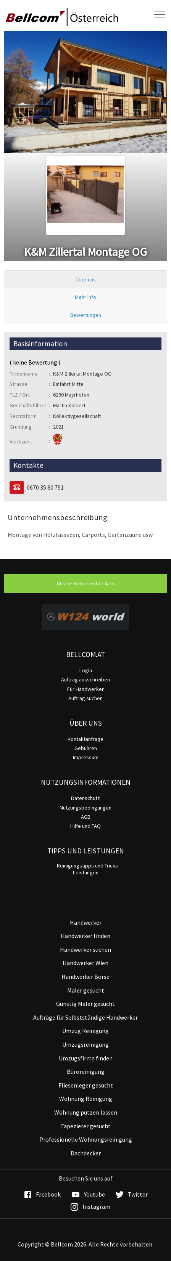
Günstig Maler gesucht (85, 1003)
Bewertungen (85, 315)
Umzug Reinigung (85, 1031)
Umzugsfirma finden (86, 1058)
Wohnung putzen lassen (85, 1112)
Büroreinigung (86, 1071)
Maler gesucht (85, 990)
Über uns (86, 279)
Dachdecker (86, 1153)
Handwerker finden (85, 936)
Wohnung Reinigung (85, 1098)
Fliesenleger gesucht (85, 1085)
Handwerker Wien (85, 963)
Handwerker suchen (85, 949)
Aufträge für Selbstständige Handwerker (85, 1017)
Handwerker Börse (85, 976)
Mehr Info (85, 297)
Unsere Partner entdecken (85, 583)
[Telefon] (17, 487)
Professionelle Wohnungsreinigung (85, 1139)
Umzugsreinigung (85, 1044)
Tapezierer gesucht (85, 1126)
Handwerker (86, 922)
